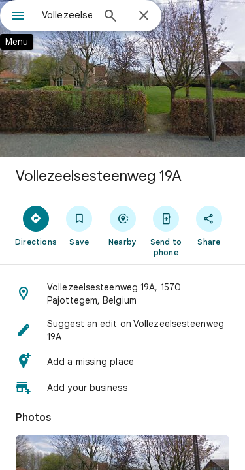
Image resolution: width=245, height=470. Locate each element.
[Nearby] (122, 225)
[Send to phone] (166, 230)
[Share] (209, 225)
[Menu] (18, 17)
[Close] (143, 16)
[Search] (110, 17)
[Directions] (35, 225)
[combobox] (67, 15)
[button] (122, 293)
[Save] (79, 225)
